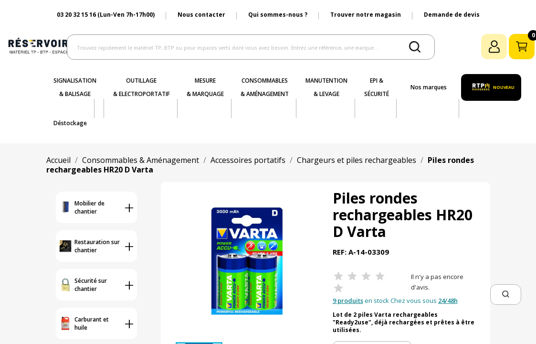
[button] (505, 294)
